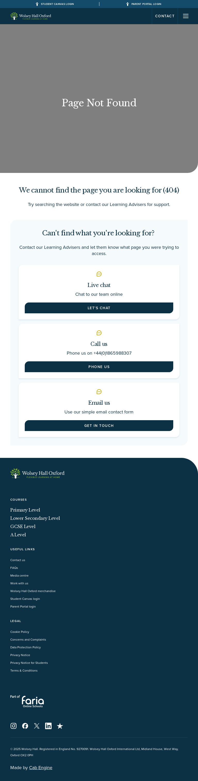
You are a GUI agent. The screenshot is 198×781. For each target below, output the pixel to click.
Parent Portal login (23, 606)
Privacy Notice (20, 655)
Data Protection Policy (25, 647)
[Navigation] (186, 16)
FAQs (14, 567)
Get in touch (99, 425)
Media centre (19, 575)
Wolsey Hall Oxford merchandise (33, 591)
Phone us (99, 366)
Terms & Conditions (24, 670)
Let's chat (99, 307)
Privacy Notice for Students (29, 662)
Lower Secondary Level (35, 518)
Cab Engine (40, 767)
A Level (18, 534)
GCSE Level (22, 526)
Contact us (17, 560)
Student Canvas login (25, 598)
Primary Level (25, 510)
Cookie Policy (19, 631)
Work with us (19, 583)
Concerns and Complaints (28, 639)
